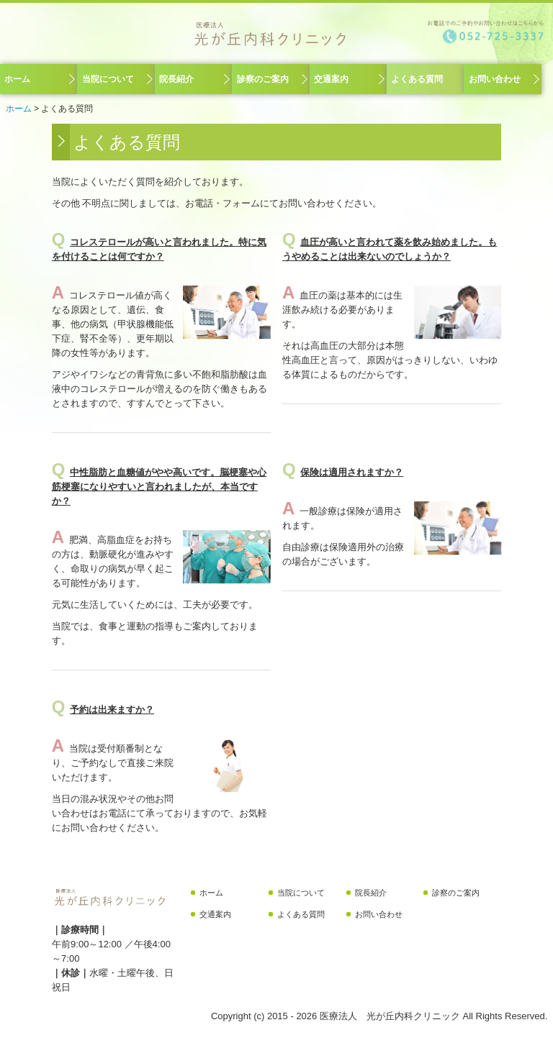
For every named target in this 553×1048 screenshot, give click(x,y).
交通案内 (331, 79)
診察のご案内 (263, 79)
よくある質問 (417, 79)
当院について (108, 79)
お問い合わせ (495, 79)
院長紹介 (176, 79)
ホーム (17, 79)
